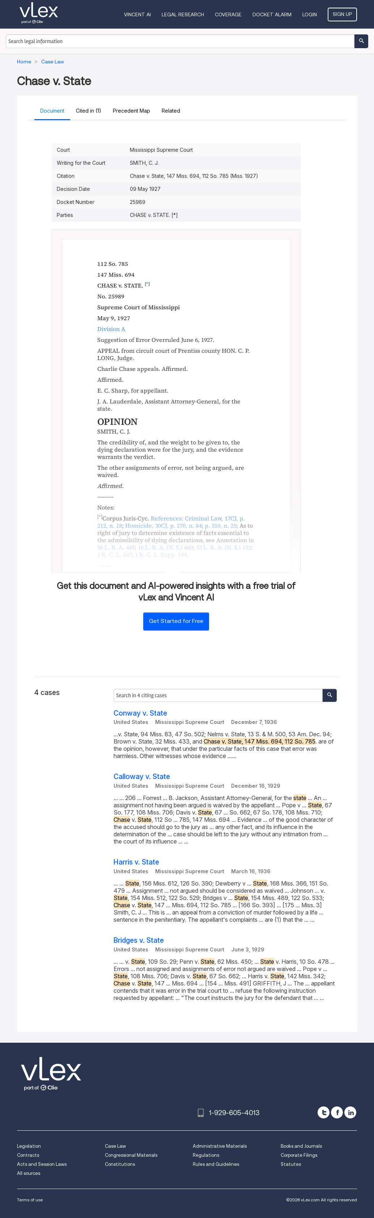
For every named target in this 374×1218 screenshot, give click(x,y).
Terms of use (30, 1199)
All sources (28, 1173)
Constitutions (120, 1164)
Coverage (228, 14)
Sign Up (342, 14)
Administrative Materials (220, 1146)
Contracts (28, 1155)
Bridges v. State (139, 940)
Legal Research (183, 14)
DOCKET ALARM (272, 14)
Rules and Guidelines (216, 1164)
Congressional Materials (131, 1155)
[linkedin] (350, 1112)
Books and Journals (301, 1146)
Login (309, 14)
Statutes (291, 1164)
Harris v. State (136, 862)
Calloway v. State (142, 777)
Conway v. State (140, 713)
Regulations (206, 1155)
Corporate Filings (299, 1155)
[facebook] (337, 1112)
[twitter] (324, 1112)
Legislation (29, 1146)
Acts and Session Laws (42, 1164)
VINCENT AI (137, 14)
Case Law (115, 1146)
